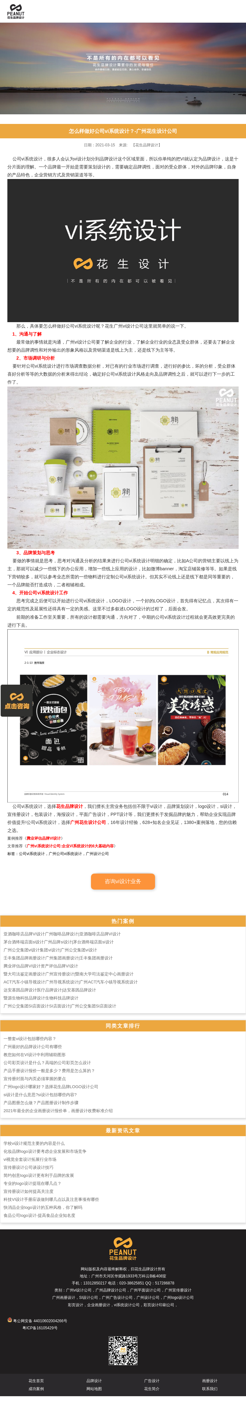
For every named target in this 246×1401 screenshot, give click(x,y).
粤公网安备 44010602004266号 (37, 1326)
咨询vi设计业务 (123, 886)
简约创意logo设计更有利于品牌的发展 (39, 1180)
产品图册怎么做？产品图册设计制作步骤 (41, 1107)
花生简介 (152, 1393)
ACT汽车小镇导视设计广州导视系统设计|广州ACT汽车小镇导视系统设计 (71, 986)
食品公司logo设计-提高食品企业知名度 (39, 1220)
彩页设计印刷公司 (159, 1309)
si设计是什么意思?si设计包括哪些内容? (40, 1099)
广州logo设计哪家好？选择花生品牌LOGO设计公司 (51, 1091)
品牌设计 (94, 1385)
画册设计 (209, 1385)
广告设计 (152, 1385)
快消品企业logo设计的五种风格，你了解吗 (43, 1212)
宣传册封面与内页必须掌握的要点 (35, 1083)
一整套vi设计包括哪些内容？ (30, 1043)
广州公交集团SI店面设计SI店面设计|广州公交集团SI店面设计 (60, 1010)
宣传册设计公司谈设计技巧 (28, 1172)
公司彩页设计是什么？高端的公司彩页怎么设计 (47, 1067)
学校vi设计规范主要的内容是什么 (34, 1148)
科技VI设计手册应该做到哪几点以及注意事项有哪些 (51, 1204)
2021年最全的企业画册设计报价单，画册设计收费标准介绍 (58, 1115)
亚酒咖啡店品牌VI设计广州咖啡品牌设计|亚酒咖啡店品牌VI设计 (62, 938)
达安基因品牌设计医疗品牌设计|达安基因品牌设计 (50, 994)
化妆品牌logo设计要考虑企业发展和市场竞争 (45, 1156)
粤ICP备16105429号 (39, 1333)
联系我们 (209, 1393)
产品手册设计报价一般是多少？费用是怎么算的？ (49, 1075)
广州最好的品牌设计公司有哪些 (33, 1051)
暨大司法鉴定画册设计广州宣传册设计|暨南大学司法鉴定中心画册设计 (69, 978)
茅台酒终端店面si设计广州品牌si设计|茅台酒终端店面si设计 (59, 946)
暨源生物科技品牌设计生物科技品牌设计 (41, 1002)
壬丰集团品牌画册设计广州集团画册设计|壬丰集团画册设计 (58, 962)
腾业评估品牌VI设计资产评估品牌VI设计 (41, 970)
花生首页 (36, 1385)
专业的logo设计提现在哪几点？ (33, 1188)
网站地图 (94, 1393)
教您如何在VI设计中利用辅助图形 (35, 1059)
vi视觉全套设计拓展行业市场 (30, 1164)
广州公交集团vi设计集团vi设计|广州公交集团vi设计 (50, 954)
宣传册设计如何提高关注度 (28, 1196)
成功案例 (36, 1393)
